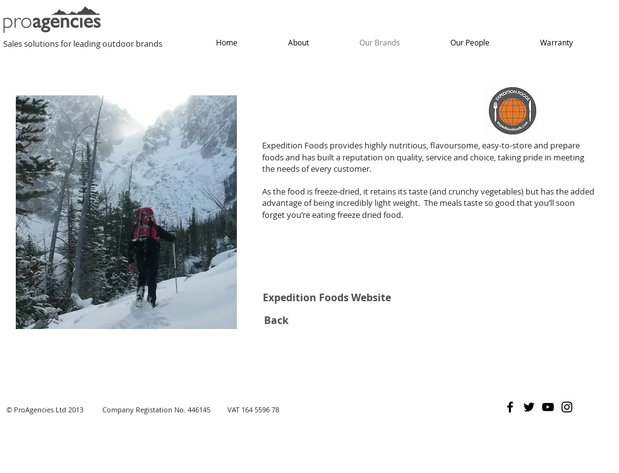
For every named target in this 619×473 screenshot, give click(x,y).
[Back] (276, 320)
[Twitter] (529, 407)
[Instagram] (567, 407)
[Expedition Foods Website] (326, 298)
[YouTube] (548, 407)
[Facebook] (510, 407)
